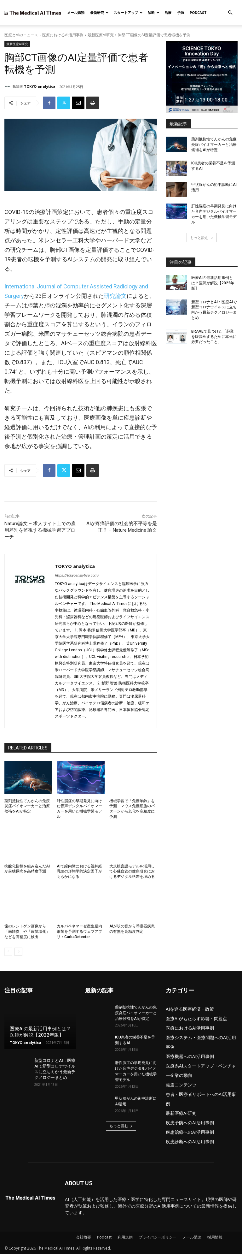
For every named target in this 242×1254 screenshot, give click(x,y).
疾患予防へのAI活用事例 (190, 1123)
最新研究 (99, 12)
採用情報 (214, 1237)
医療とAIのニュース (21, 35)
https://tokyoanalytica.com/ (77, 575)
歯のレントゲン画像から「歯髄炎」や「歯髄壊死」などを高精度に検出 (27, 931)
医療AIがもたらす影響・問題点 (196, 1018)
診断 (153, 12)
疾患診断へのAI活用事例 (190, 1142)
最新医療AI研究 (101, 35)
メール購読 (75, 12)
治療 (167, 12)
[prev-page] (8, 952)
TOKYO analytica (39, 86)
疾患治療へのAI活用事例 (190, 1132)
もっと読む (201, 237)
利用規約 (125, 1237)
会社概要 (83, 1237)
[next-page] (18, 952)
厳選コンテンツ (181, 1085)
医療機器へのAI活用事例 (190, 1056)
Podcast (198, 12)
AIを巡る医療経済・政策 (190, 1009)
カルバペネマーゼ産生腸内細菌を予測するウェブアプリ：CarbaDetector (79, 931)
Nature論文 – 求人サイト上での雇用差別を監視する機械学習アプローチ (40, 530)
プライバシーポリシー (157, 1237)
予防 (180, 12)
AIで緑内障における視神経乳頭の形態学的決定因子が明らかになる (79, 871)
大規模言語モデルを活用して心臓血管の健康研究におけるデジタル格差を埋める (132, 871)
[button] (230, 13)
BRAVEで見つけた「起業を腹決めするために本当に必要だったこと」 (214, 336)
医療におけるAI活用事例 (63, 35)
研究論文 (115, 296)
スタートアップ (128, 12)
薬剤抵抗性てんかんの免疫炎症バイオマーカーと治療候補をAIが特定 (27, 806)
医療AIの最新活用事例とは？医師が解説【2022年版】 (212, 283)
